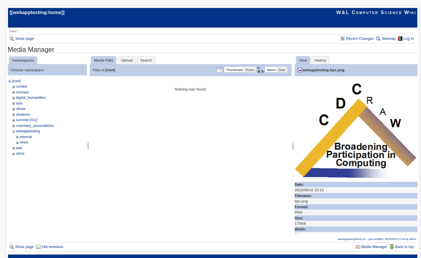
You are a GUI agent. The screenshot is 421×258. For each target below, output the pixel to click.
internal (25, 137)
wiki (19, 148)
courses (22, 92)
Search (146, 60)
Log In (409, 38)
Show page (24, 38)
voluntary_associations (35, 125)
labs (19, 103)
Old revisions (52, 247)
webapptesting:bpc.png (323, 70)
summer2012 (27, 120)
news (23, 142)
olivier (21, 109)
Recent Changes (360, 38)
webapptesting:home (37, 12)
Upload (126, 60)
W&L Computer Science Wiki (376, 12)
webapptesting (28, 131)
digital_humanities (31, 97)
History (320, 60)
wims (20, 153)
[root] (16, 81)
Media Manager (374, 247)
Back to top (404, 247)
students (23, 114)
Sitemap (388, 38)
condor (21, 86)
